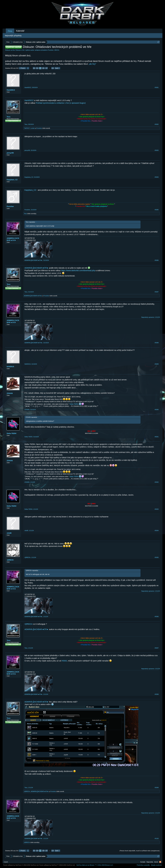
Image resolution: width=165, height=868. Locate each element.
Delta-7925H (74, 404)
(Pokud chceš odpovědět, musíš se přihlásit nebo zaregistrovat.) (140, 850)
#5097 (157, 648)
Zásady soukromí (156, 865)
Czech (6, 862)
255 (40, 68)
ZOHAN (10, 393)
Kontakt (142, 862)
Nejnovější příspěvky (13, 36)
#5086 (157, 260)
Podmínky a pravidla (143, 865)
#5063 (64, 661)
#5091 (157, 436)
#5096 (157, 616)
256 (43, 68)
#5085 (157, 209)
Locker (33, 128)
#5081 (157, 87)
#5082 (157, 124)
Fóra (10, 31)
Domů (156, 862)
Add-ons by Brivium (94, 865)
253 (34, 68)
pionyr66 (10, 153)
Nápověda (150, 862)
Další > (57, 68)
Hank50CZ (11, 90)
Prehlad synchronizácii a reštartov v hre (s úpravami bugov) (61, 103)
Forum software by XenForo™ (57, 865)
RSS (160, 862)
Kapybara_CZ (12, 180)
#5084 (157, 177)
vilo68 (9, 533)
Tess (8, 117)
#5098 (157, 694)
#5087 (157, 292)
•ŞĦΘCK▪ (10, 560)
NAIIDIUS (10, 367)
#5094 (157, 530)
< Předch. (22, 68)
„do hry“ (92, 64)
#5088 (157, 342)
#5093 (157, 509)
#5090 (157, 409)
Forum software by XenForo (21, 865)
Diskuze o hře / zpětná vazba (25, 50)
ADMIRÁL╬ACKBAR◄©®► (13, 239)
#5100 (157, 838)
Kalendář (20, 31)
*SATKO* (27, 128)
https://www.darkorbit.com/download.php (78, 270)
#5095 (157, 557)
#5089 (157, 364)
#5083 (157, 150)
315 (52, 68)
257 (46, 68)
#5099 (157, 787)
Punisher (50, 50)
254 (37, 68)
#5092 (157, 482)
